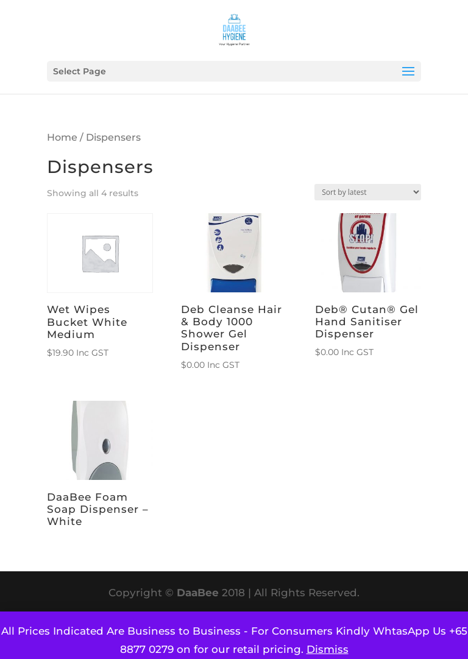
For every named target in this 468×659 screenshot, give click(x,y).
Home (62, 137)
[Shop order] (367, 192)
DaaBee (198, 593)
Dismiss (328, 649)
